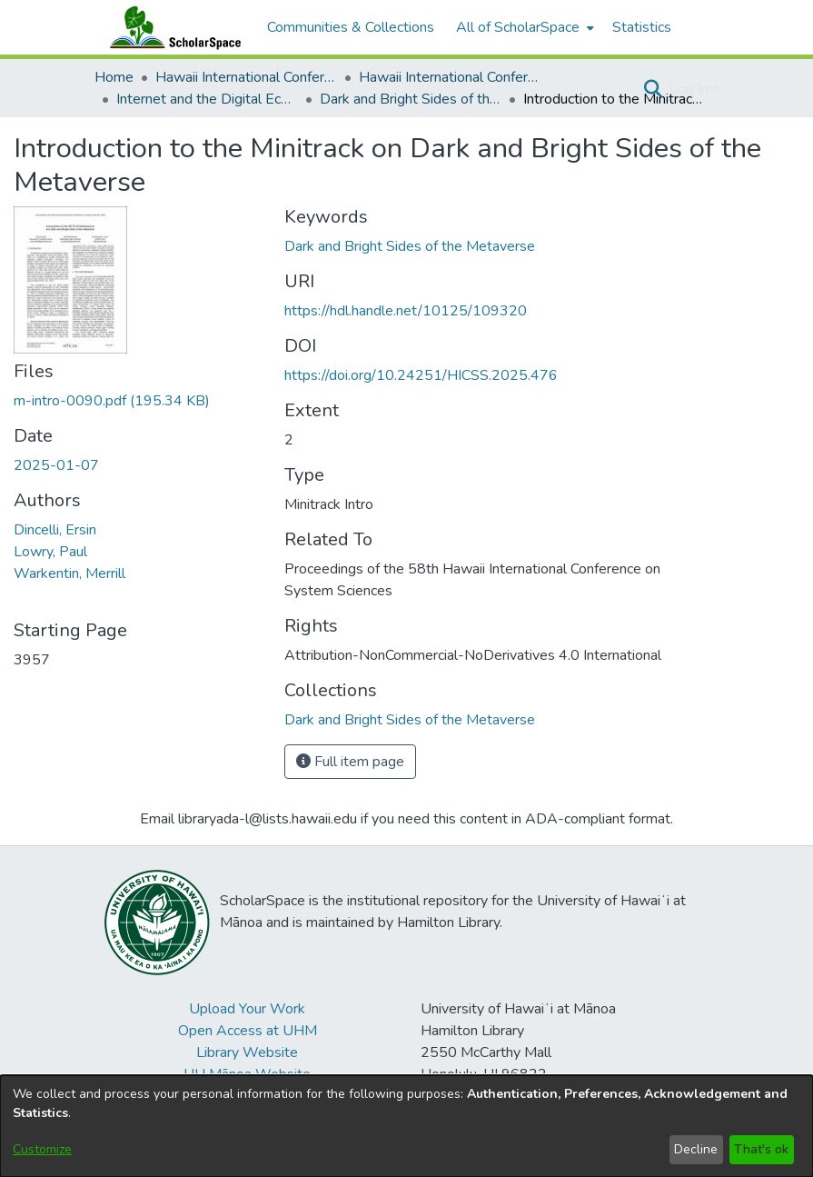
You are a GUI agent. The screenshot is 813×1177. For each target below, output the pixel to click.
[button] (653, 89)
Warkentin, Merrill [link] (69, 574)
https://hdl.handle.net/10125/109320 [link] (405, 311)
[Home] (172, 27)
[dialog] (406, 1126)
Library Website (247, 1052)
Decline (696, 1149)
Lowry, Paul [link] (50, 552)
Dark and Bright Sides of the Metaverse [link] (410, 99)
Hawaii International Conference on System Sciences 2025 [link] (449, 77)
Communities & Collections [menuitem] (350, 27)
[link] (112, 401)
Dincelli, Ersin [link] (55, 530)
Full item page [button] (350, 762)
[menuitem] (523, 27)
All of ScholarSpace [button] (518, 27)
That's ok (761, 1149)
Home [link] (114, 77)
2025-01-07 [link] (56, 465)
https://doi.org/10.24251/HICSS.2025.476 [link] (421, 375)
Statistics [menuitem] (641, 27)
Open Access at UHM (247, 1031)
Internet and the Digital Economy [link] (207, 99)
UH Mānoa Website (247, 1074)
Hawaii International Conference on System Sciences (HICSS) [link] (246, 77)
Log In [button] (690, 89)
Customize (42, 1149)
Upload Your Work (247, 1009)
